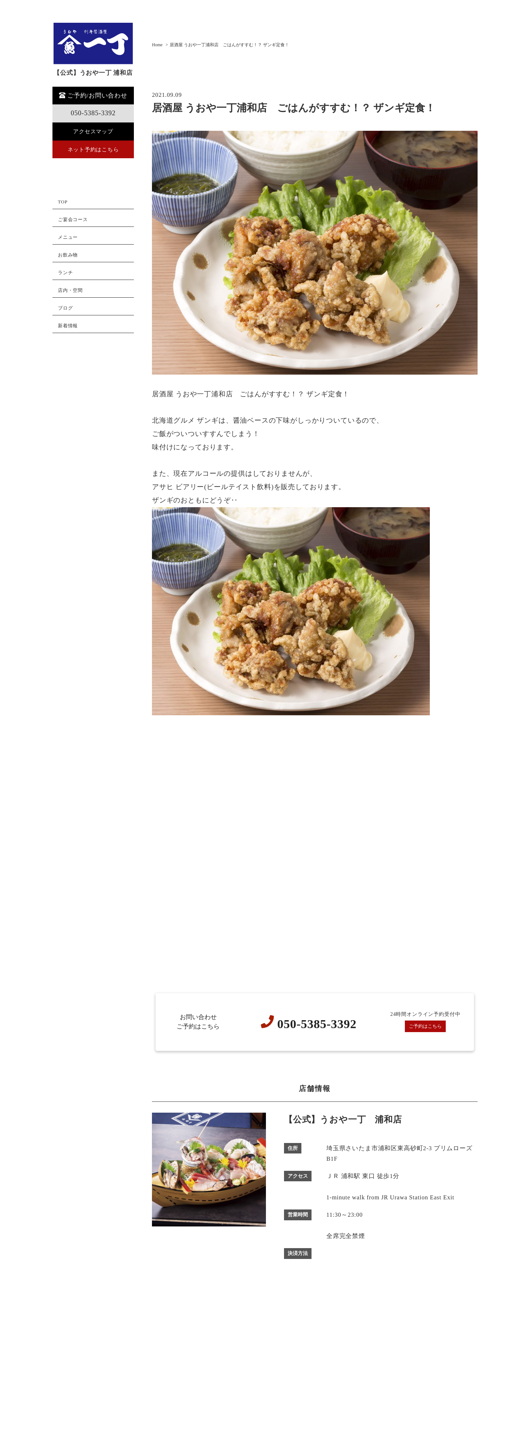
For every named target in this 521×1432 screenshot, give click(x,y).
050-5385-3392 (93, 113)
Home (157, 44)
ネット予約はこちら (93, 149)
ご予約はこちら (425, 1026)
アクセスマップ (93, 131)
